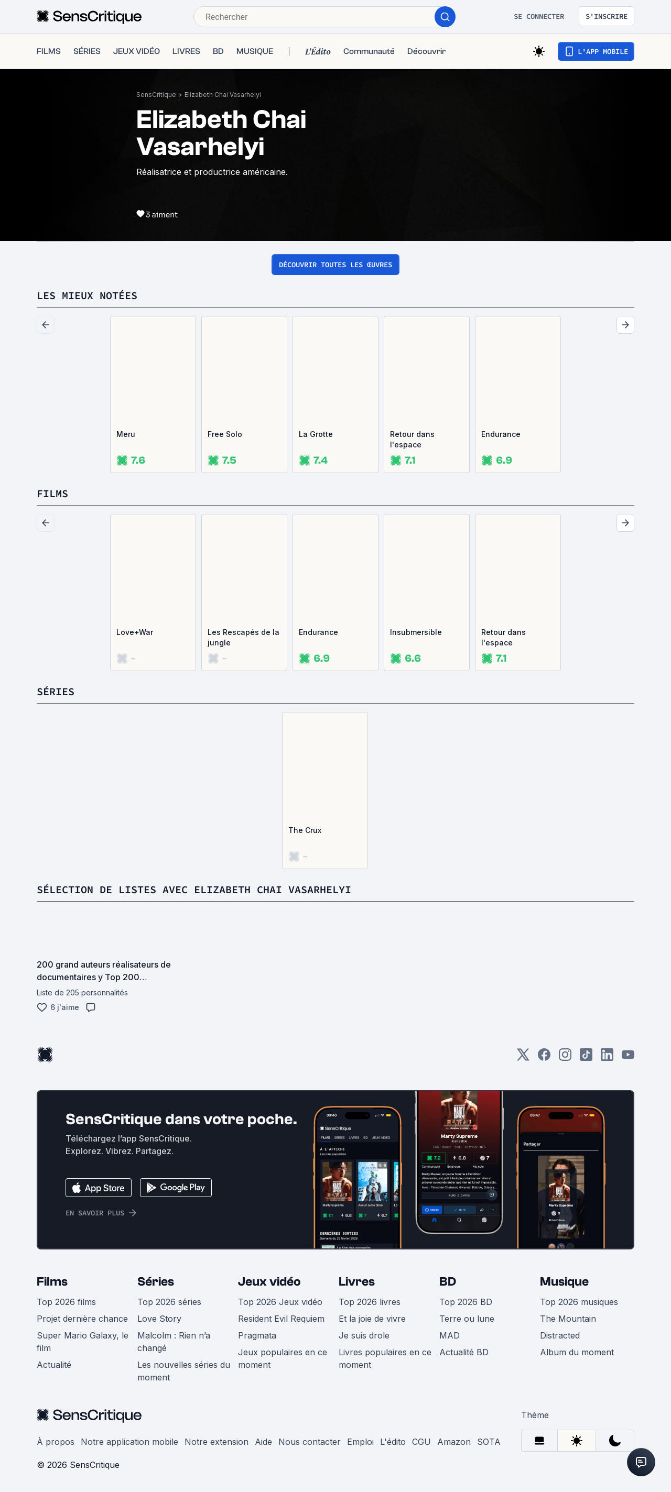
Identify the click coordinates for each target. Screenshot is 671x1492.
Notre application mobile (129, 1441)
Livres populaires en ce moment (385, 1358)
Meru (125, 434)
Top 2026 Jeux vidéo (280, 1302)
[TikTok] (586, 1058)
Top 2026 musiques (579, 1302)
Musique (564, 1282)
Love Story (159, 1318)
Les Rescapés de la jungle (243, 637)
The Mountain (568, 1318)
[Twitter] (523, 1058)
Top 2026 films (66, 1302)
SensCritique (156, 94)
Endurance (501, 434)
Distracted (560, 1335)
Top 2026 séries (169, 1302)
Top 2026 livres (370, 1302)
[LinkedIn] (607, 1058)
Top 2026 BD (465, 1302)
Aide (263, 1441)
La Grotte (316, 434)
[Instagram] (565, 1058)
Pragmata (257, 1335)
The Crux (304, 830)
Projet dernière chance (82, 1318)
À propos (55, 1441)
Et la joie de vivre (372, 1318)
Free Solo (225, 434)
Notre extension (216, 1441)
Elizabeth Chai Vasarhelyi (223, 94)
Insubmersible (416, 632)
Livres (357, 1282)
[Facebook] (544, 1058)
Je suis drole (364, 1335)
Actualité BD (464, 1352)
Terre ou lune (466, 1318)
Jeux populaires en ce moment (282, 1358)
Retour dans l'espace (412, 439)
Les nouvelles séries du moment (183, 1371)
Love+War (134, 632)
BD (447, 1282)
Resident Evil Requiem (281, 1318)
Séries (155, 1282)
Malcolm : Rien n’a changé (173, 1341)
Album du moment (577, 1352)
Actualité (54, 1364)
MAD (449, 1335)
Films (52, 1282)
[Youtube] (628, 1058)
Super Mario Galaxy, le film (82, 1341)
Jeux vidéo (269, 1282)
